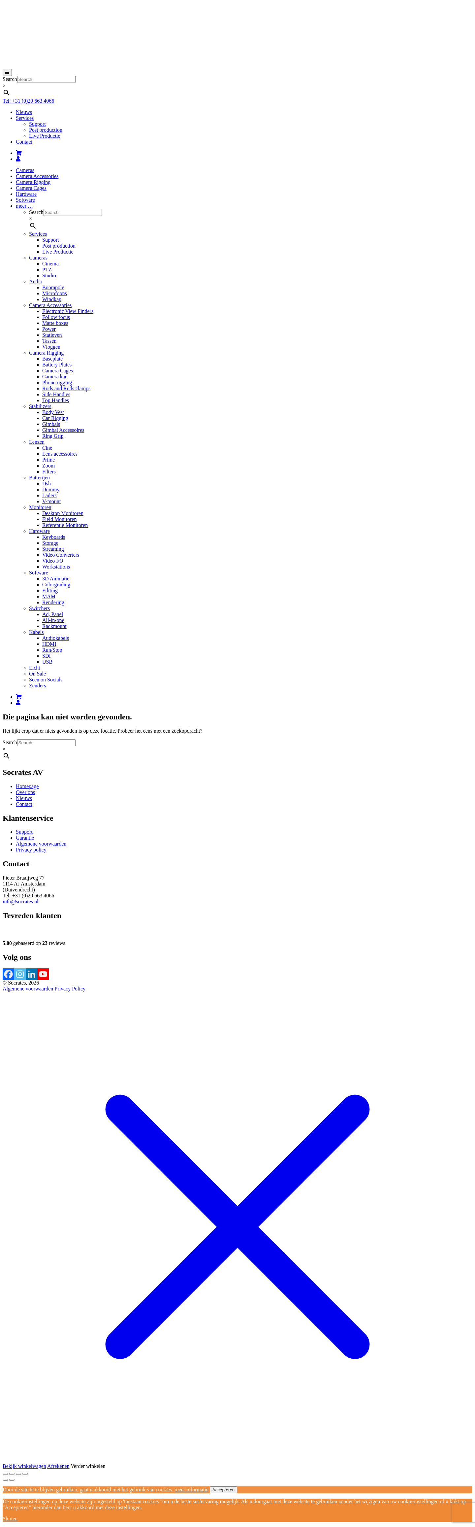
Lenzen (37, 442)
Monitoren (40, 507)
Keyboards (53, 537)
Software (25, 200)
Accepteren (223, 1489)
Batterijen (39, 477)
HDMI (49, 644)
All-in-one (53, 620)
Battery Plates (57, 364)
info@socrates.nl (20, 901)
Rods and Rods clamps (66, 388)
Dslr (46, 483)
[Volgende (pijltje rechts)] (12, 1480)
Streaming (53, 549)
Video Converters (60, 555)
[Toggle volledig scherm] (12, 1474)
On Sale (37, 674)
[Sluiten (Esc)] (25, 1474)
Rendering (53, 602)
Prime (48, 460)
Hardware (26, 194)
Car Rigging (55, 418)
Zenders (37, 685)
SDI (46, 656)
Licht (34, 668)
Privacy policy (31, 849)
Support (37, 124)
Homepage (27, 786)
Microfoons (54, 293)
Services (25, 118)
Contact (24, 142)
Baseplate (52, 359)
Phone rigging (57, 382)
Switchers (39, 608)
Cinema (50, 263)
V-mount (51, 501)
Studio (49, 275)
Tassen (49, 341)
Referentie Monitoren (65, 525)
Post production (45, 130)
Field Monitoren (59, 519)
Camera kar (54, 376)
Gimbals (51, 424)
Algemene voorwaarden (41, 844)
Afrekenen (58, 1466)
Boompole (53, 287)
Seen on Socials (45, 679)
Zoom (48, 466)
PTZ (46, 269)
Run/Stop (52, 650)
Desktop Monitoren (62, 513)
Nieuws (24, 112)
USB (47, 662)
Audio (35, 281)
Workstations (56, 567)
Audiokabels (55, 638)
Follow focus (56, 317)
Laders (49, 495)
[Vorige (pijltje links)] (5, 1480)
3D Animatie (55, 578)
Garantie (25, 838)
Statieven (52, 335)
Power (49, 329)
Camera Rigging (33, 182)
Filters (49, 471)
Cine (47, 448)
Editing (50, 590)
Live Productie (44, 136)
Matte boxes (55, 323)
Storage (50, 543)
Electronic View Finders (67, 311)
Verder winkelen (88, 1466)
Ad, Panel (52, 614)
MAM (48, 596)
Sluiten (10, 1518)
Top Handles (55, 400)
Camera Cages (31, 188)
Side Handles (56, 394)
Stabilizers (40, 406)
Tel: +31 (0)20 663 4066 (28, 101)
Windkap (51, 299)
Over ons (25, 792)
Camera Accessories (37, 176)
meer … (24, 206)
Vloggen (51, 347)
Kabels (36, 632)
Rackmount (54, 626)
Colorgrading (56, 584)
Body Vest (53, 412)
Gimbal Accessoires (63, 430)
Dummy (50, 489)
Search (10, 79)
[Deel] (18, 1474)
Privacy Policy (69, 988)
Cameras (25, 170)
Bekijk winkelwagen (24, 1466)
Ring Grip (52, 436)
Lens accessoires (60, 454)
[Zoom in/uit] (5, 1474)
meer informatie (191, 1489)
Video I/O (52, 561)
